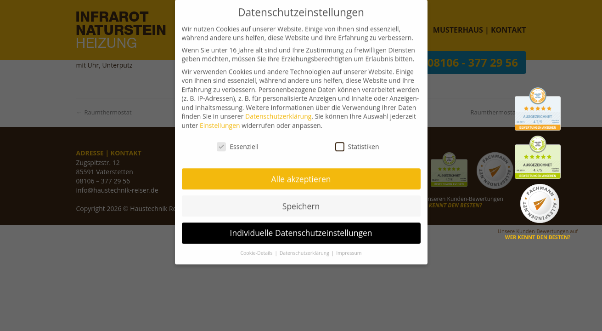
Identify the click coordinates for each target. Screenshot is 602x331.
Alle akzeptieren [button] (301, 170)
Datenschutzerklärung (278, 107)
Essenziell (238, 137)
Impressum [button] (348, 244)
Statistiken (357, 137)
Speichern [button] (301, 197)
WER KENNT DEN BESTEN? (537, 237)
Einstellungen (220, 116)
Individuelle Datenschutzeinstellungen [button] (301, 224)
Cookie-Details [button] (257, 244)
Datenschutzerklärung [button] (305, 244)
